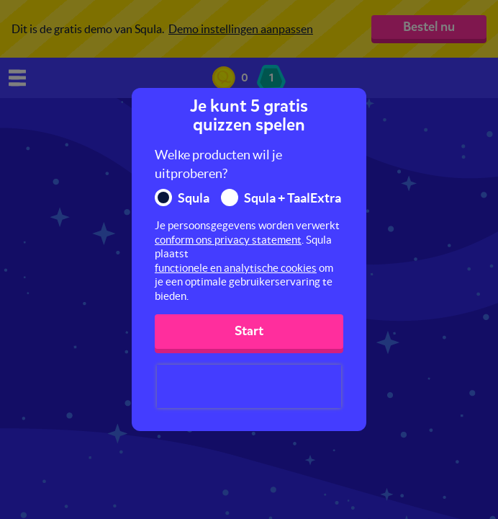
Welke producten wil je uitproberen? (218, 164)
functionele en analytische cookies (236, 268)
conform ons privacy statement (228, 240)
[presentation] (249, 386)
